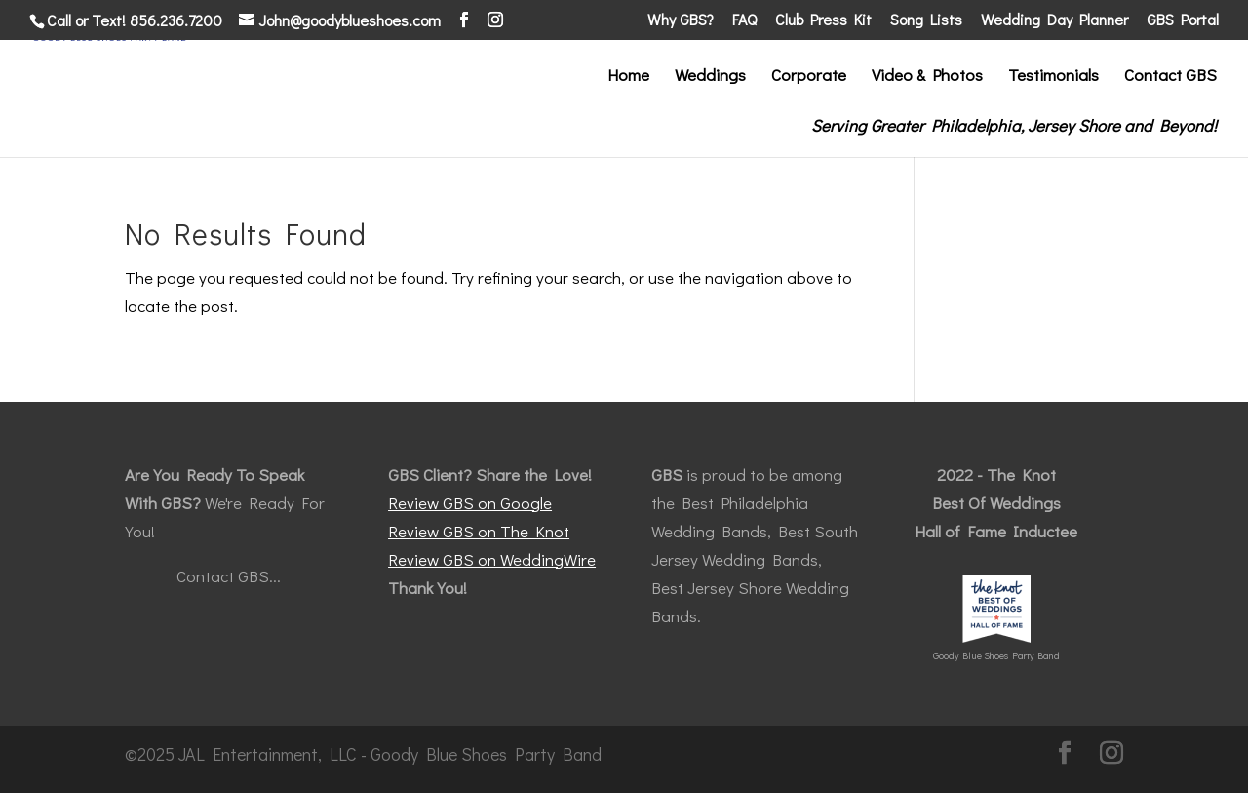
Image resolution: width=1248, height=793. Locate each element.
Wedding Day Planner (1054, 20)
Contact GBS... (228, 576)
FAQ (744, 20)
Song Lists (926, 20)
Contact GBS (1170, 77)
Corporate (808, 77)
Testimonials (1053, 77)
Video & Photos (927, 77)
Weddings (710, 77)
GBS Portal (1183, 20)
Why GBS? (680, 20)
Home (628, 77)
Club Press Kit (823, 20)
